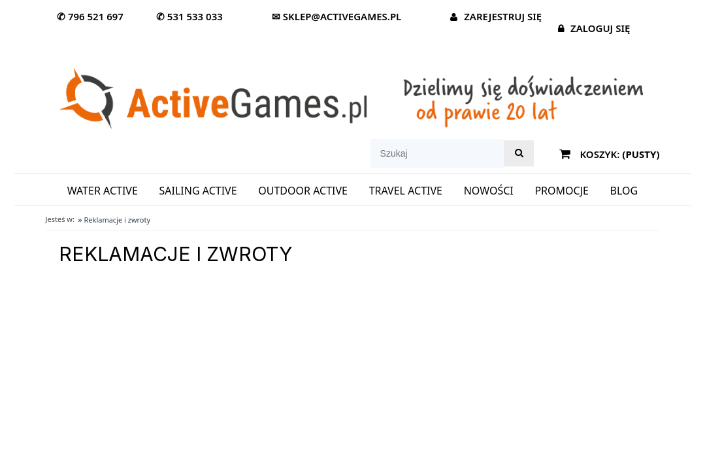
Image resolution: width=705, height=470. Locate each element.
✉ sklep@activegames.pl (336, 16)
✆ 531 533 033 (189, 16)
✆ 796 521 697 (90, 16)
